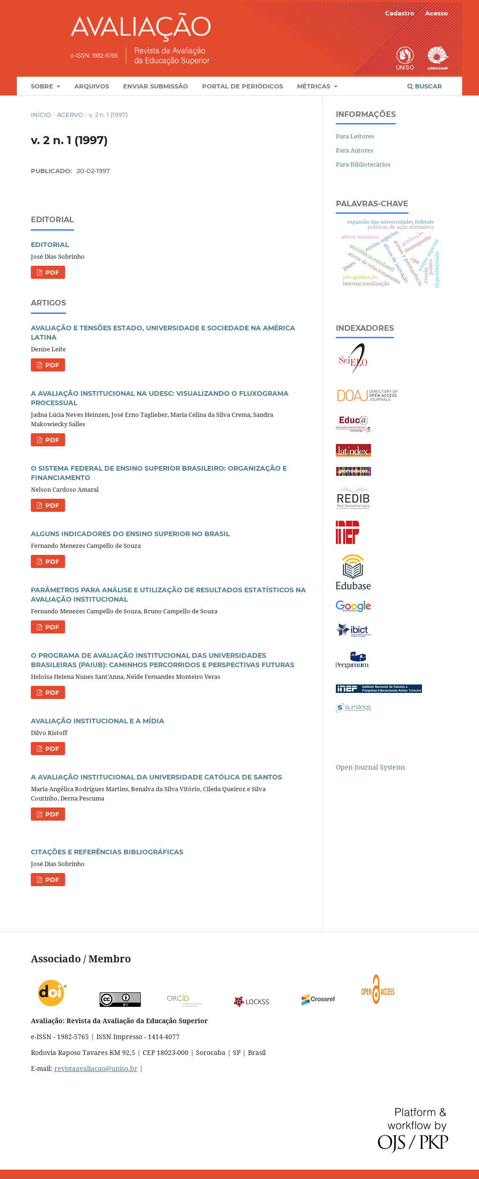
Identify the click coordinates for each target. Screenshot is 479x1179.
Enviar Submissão (155, 86)
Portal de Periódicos (242, 86)
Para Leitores (355, 136)
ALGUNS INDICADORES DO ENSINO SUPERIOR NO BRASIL (130, 534)
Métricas (314, 86)
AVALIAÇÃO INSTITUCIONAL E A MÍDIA (97, 721)
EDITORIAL (50, 244)
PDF (51, 272)
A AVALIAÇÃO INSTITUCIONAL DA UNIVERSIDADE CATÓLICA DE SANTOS (156, 777)
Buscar (424, 86)
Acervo (70, 114)
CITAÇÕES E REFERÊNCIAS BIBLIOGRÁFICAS (107, 852)
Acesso (436, 13)
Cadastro (399, 13)
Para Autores (354, 150)
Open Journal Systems (370, 767)
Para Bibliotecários (363, 164)
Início (41, 114)
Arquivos (91, 86)
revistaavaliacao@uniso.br (96, 1068)
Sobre (43, 86)
